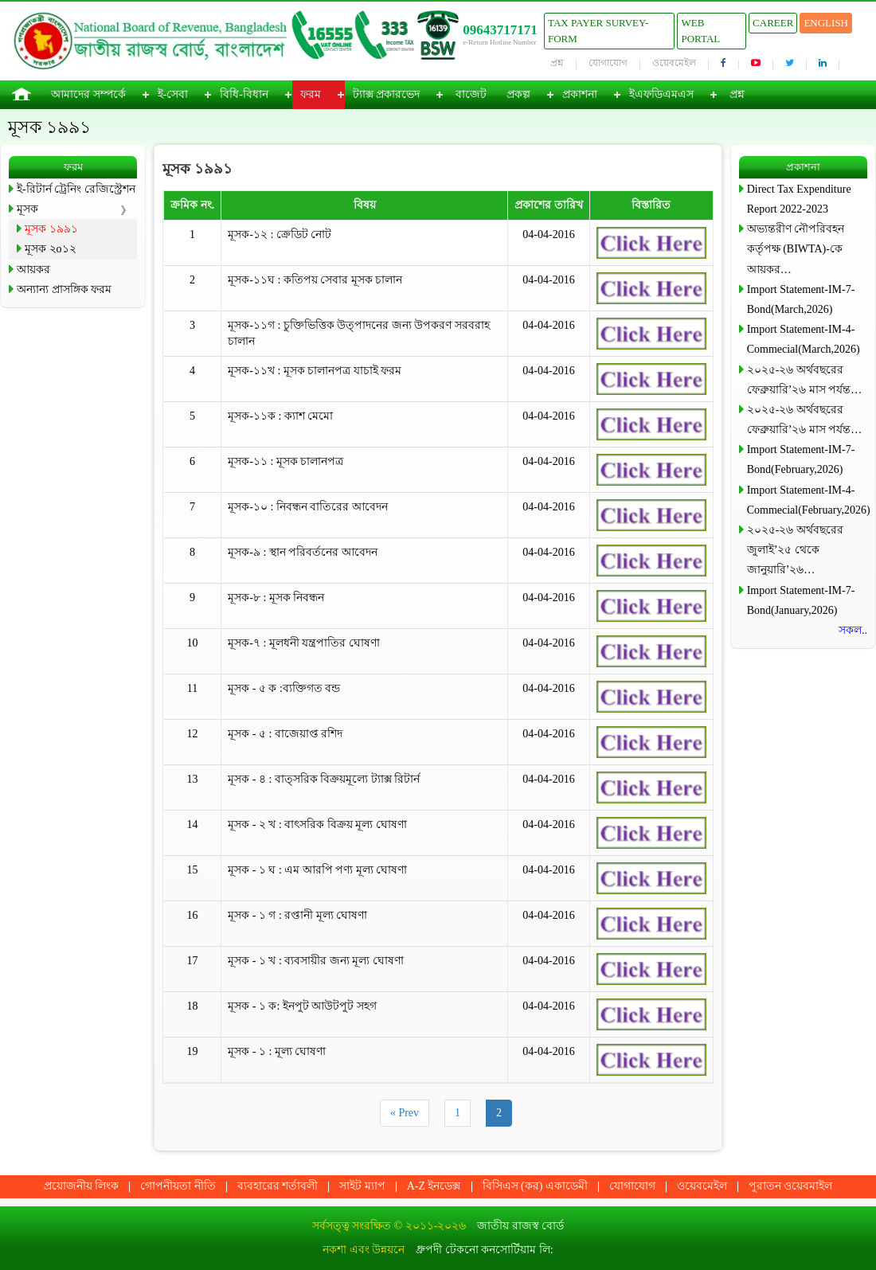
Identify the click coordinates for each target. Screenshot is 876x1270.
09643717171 (500, 29)
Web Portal (700, 31)
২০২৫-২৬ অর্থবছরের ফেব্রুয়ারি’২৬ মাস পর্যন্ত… (804, 380)
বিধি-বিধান (244, 94)
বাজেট (471, 94)
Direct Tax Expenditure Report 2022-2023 (799, 199)
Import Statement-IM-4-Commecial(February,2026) (807, 500)
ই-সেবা (173, 94)
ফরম (310, 94)
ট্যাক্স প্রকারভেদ (386, 94)
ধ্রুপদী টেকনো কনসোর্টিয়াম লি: (484, 1250)
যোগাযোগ (608, 62)
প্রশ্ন (557, 62)
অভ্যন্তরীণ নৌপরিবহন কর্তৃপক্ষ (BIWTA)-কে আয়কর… (796, 249)
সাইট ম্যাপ (362, 1186)
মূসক (27, 209)
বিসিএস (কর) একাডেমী (535, 1186)
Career (773, 23)
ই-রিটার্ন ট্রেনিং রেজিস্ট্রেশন (76, 189)
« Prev (404, 1113)
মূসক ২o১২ (50, 249)
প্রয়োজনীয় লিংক (81, 1186)
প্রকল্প (518, 94)
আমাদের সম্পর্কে (88, 94)
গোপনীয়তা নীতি (178, 1186)
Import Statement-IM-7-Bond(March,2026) (801, 299)
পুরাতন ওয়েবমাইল (791, 1186)
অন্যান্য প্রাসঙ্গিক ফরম (64, 289)
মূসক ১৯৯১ (51, 229)
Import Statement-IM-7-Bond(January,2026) (801, 600)
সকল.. (853, 630)
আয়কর (33, 269)
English (826, 23)
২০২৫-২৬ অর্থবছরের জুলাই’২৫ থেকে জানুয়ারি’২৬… (795, 550)
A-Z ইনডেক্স (434, 1186)
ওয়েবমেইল (674, 62)
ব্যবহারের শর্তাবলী (278, 1186)
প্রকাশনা (579, 94)
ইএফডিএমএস (661, 94)
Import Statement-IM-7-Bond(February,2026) (801, 459)
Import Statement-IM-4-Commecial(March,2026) (803, 339)
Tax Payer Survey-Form (598, 31)
